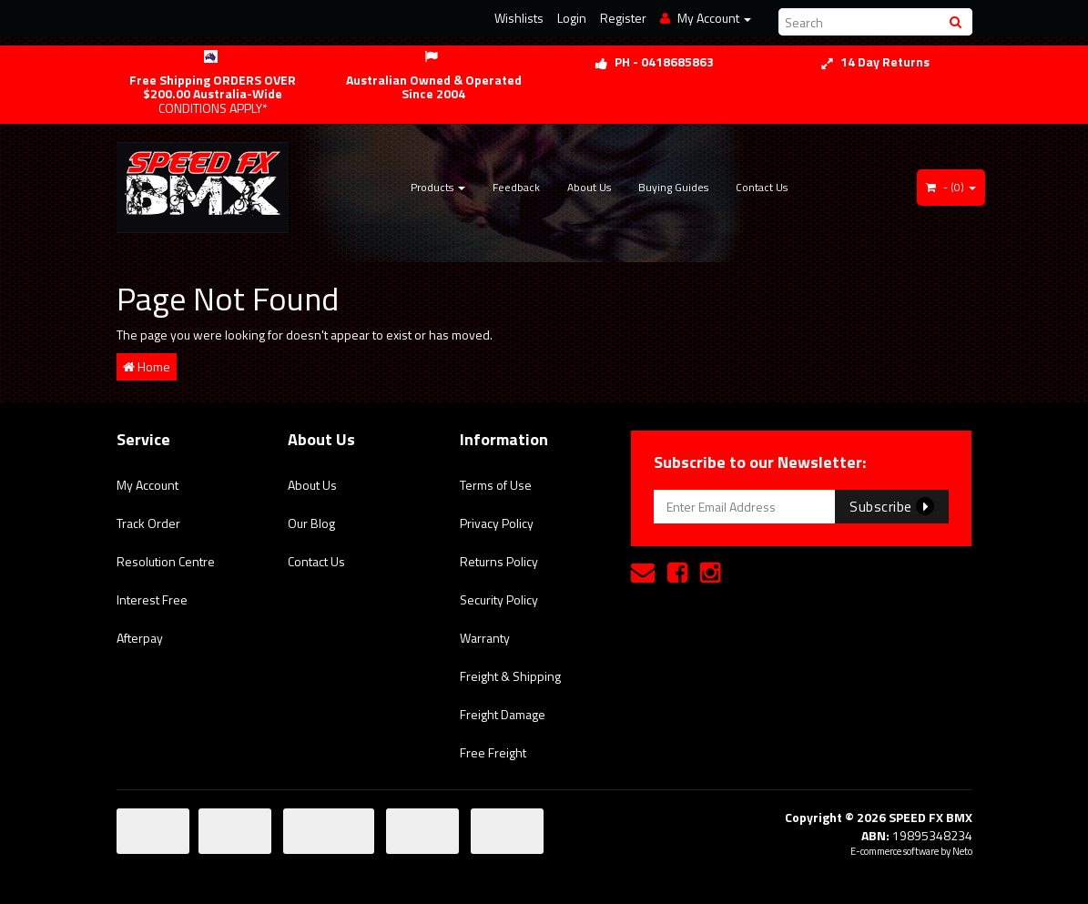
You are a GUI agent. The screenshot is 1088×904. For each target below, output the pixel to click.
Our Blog (311, 523)
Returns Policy (499, 561)
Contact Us (762, 187)
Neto (962, 851)
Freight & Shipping (510, 676)
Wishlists (519, 17)
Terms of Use (496, 484)
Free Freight (493, 752)
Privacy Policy (497, 523)
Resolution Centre (166, 561)
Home (146, 366)
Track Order (148, 523)
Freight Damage (502, 714)
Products (438, 187)
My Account (147, 484)
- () (951, 187)
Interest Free (152, 599)
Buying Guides (673, 187)
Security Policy (499, 599)
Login (571, 17)
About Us (589, 187)
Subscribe (891, 506)
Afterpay (140, 637)
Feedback (516, 187)
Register (623, 17)
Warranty (485, 637)
